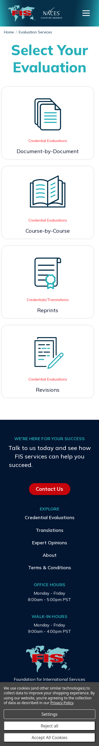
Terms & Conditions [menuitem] (49, 567)
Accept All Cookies (49, 737)
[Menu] (86, 13)
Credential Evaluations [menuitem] (50, 517)
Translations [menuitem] (49, 530)
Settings (50, 714)
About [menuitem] (50, 555)
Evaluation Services (35, 32)
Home (9, 32)
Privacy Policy (61, 702)
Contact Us (49, 489)
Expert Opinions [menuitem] (49, 542)
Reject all (49, 726)
